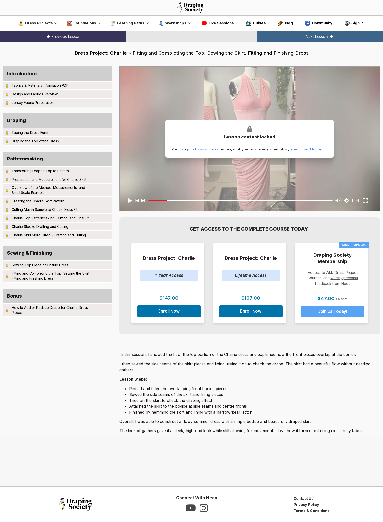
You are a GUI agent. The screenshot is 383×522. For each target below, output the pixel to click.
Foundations (81, 23)
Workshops (172, 23)
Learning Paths (127, 23)
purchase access (203, 149)
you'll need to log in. (309, 149)
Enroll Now (169, 311)
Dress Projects (35, 23)
